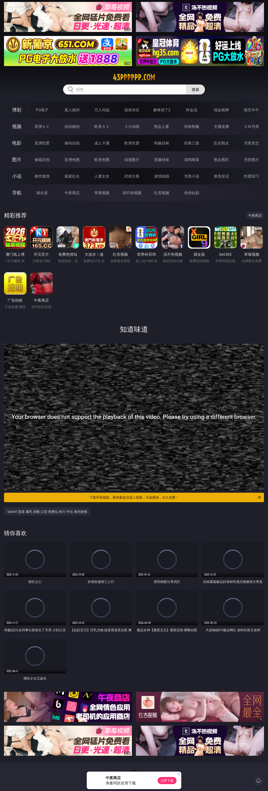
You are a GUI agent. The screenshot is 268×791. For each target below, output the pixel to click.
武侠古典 (131, 176)
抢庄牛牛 (251, 109)
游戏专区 (131, 109)
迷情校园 (161, 176)
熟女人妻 (161, 126)
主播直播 (221, 126)
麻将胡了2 (161, 109)
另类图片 (251, 159)
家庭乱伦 (72, 176)
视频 (17, 126)
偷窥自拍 (42, 159)
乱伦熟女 (221, 143)
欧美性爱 (131, 143)
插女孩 (42, 192)
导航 (17, 192)
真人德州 (72, 109)
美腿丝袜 (161, 159)
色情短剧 (191, 192)
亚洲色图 (72, 159)
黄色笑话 (221, 176)
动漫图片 (131, 159)
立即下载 (167, 780)
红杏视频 (161, 192)
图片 (17, 159)
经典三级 (191, 143)
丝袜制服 (191, 126)
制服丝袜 (161, 143)
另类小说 (191, 176)
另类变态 (251, 143)
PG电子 (42, 109)
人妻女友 (101, 176)
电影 (17, 143)
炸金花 (191, 109)
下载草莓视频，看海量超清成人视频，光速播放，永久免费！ (175, 497)
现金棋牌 (221, 109)
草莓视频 (101, 192)
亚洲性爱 (42, 143)
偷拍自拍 (72, 143)
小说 (17, 176)
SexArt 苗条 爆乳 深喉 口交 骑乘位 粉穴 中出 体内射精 (47, 511)
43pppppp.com (134, 77)
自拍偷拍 (72, 126)
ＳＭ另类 (251, 126)
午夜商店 (72, 192)
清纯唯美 (191, 159)
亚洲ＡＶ (42, 126)
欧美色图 (101, 159)
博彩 (17, 110)
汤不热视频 (131, 192)
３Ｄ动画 (131, 126)
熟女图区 (221, 159)
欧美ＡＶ (101, 126)
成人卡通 (101, 143)
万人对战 (101, 109)
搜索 (195, 89)
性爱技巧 (251, 176)
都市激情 (42, 176)
